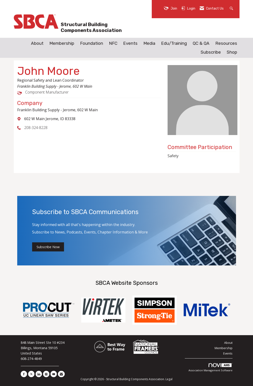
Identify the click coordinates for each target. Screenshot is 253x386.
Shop (232, 52)
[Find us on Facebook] (24, 374)
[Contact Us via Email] (61, 374)
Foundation (91, 43)
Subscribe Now (48, 247)
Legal (168, 379)
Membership (61, 43)
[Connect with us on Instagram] (46, 374)
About (37, 43)
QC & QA (201, 43)
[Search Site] (232, 8)
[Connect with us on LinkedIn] (39, 374)
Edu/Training (174, 43)
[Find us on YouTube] (54, 374)
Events (130, 43)
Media (149, 43)
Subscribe (211, 52)
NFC (113, 43)
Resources (226, 43)
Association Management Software (211, 367)
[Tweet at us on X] (31, 374)
